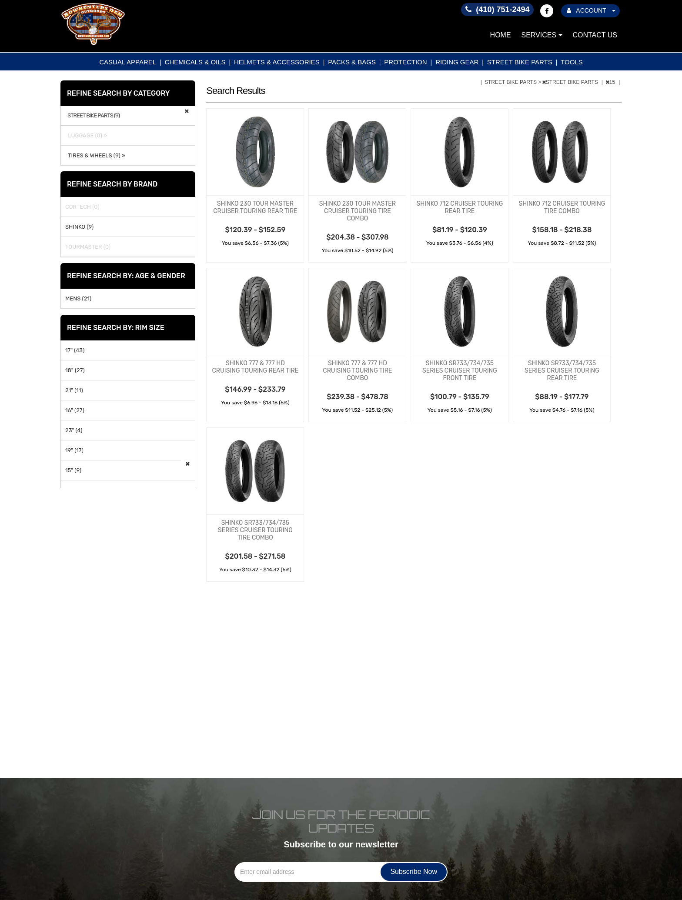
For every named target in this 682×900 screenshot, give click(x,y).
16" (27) (74, 410)
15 (611, 82)
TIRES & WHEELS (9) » (95, 155)
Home (500, 35)
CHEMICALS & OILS (195, 62)
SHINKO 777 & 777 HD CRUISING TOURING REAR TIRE (255, 367)
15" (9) (73, 470)
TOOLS (572, 62)
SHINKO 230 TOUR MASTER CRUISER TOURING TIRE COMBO (357, 211)
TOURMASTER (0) (87, 246)
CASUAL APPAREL (127, 62)
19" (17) (74, 450)
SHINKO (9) (79, 226)
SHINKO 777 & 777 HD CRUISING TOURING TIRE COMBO (357, 371)
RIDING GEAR (456, 62)
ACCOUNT (591, 10)
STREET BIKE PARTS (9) (93, 116)
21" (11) (74, 390)
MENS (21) (78, 298)
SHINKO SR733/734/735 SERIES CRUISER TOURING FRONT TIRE (459, 371)
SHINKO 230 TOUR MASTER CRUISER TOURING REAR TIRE (255, 207)
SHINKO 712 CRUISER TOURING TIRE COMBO (561, 207)
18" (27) (75, 370)
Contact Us (594, 35)
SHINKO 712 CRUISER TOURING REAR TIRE (459, 207)
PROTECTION (405, 62)
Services (542, 35)
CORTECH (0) (82, 206)
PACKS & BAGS (352, 62)
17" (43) (74, 350)
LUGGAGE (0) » (86, 135)
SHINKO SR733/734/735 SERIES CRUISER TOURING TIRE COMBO (255, 530)
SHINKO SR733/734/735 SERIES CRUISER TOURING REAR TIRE (562, 371)
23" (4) (73, 430)
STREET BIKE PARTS (519, 62)
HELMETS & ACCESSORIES (277, 62)
